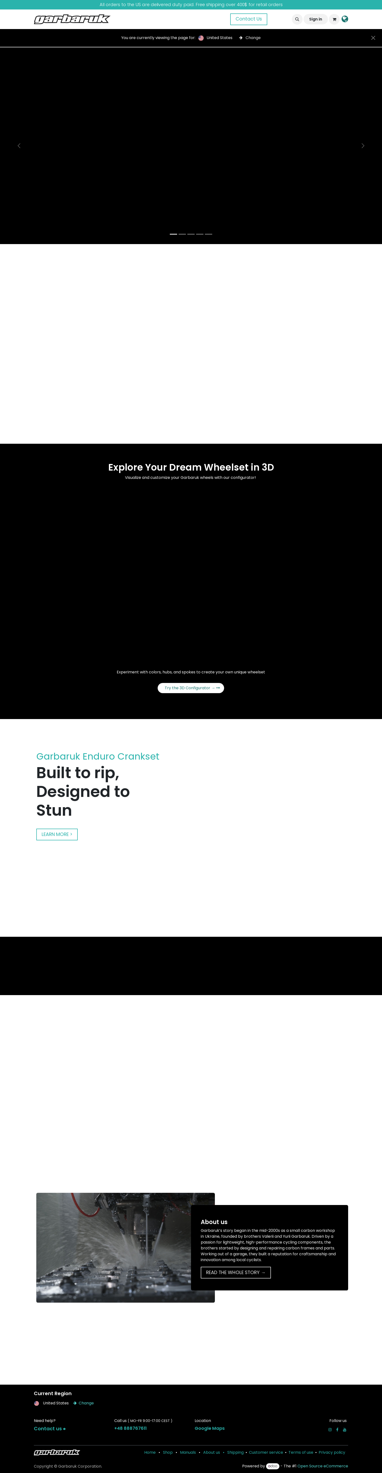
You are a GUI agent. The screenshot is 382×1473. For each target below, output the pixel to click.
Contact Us (249, 19)
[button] (297, 19)
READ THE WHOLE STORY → (236, 1272)
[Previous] (19, 145)
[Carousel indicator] (173, 234)
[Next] (363, 145)
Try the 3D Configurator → (192, 688)
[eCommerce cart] (334, 19)
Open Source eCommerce (322, 1466)
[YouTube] (344, 1429)
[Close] (373, 38)
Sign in (315, 19)
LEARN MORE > (57, 834)
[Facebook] (337, 1429)
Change (250, 38)
